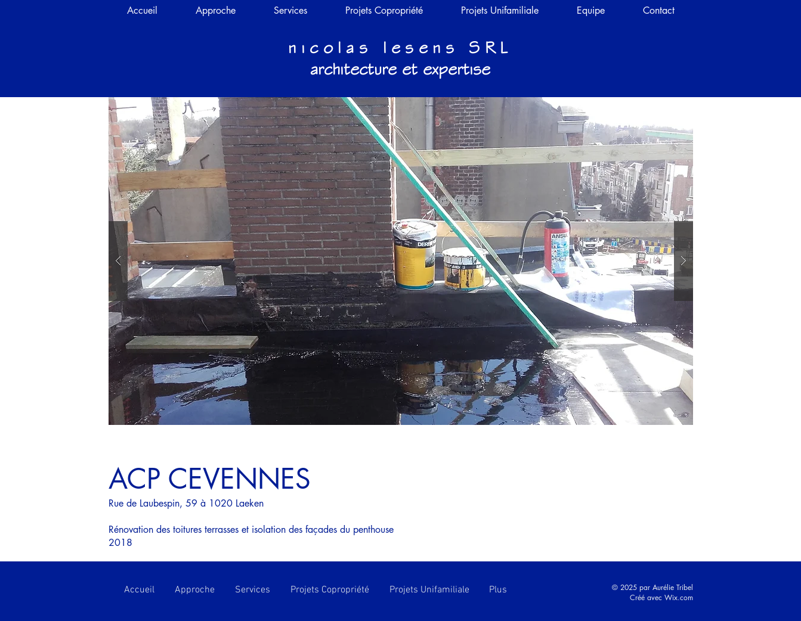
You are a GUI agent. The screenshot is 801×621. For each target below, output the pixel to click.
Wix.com (678, 597)
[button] (401, 261)
